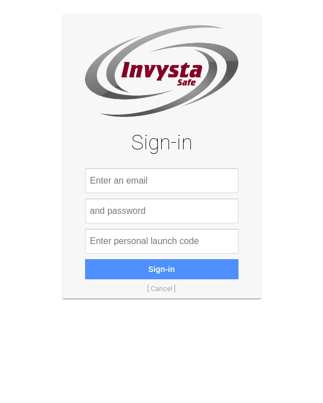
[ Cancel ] (161, 289)
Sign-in (161, 269)
